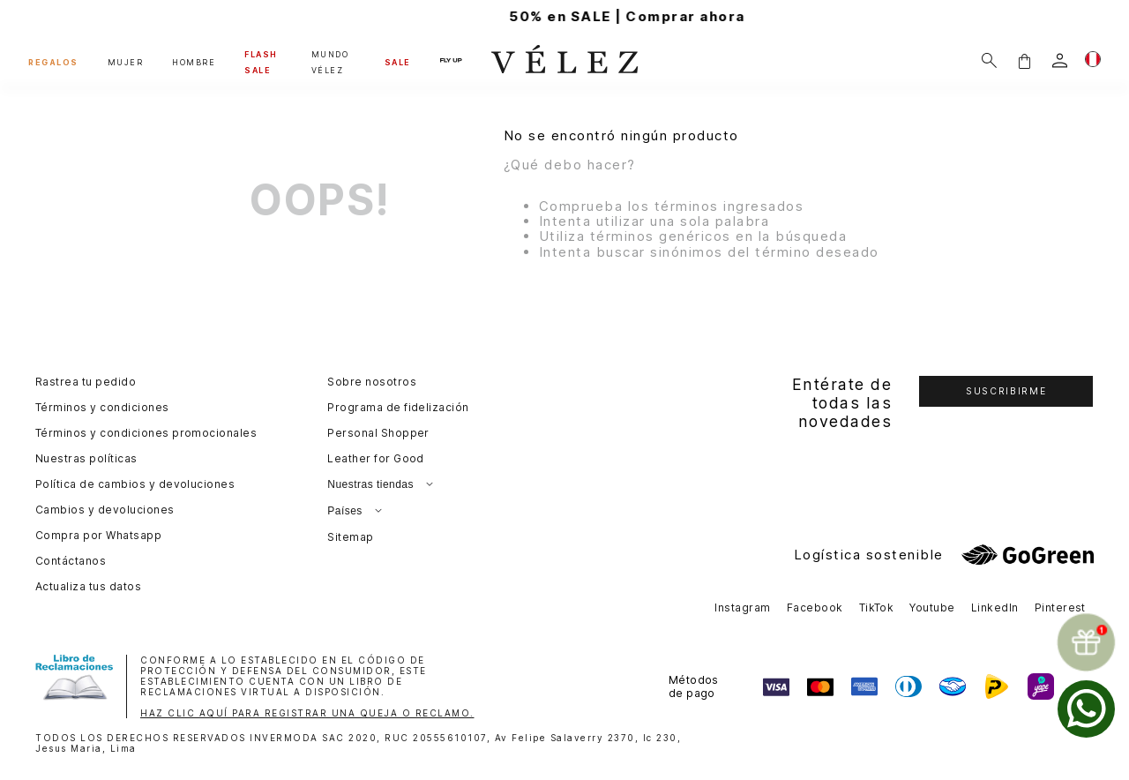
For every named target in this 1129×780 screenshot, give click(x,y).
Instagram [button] (742, 607)
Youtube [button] (931, 607)
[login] (1059, 60)
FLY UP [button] (451, 60)
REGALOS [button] (53, 62)
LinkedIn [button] (995, 607)
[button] (1024, 60)
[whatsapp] (1086, 709)
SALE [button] (398, 62)
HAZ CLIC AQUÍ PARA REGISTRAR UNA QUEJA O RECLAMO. (307, 713)
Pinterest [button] (1060, 607)
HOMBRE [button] (193, 62)
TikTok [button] (876, 607)
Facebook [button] (815, 607)
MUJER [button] (126, 62)
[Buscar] (989, 60)
